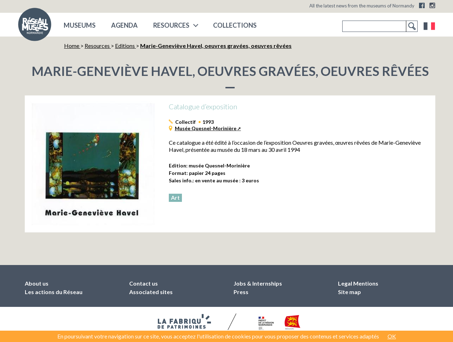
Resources (171, 25)
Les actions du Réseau (53, 291)
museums (80, 25)
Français (429, 26)
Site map (349, 291)
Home (72, 45)
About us (36, 283)
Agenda (124, 25)
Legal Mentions (358, 283)
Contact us (143, 283)
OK (392, 336)
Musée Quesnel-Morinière (205, 128)
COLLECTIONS (235, 25)
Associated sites (151, 291)
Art (175, 197)
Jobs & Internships (258, 283)
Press (241, 291)
